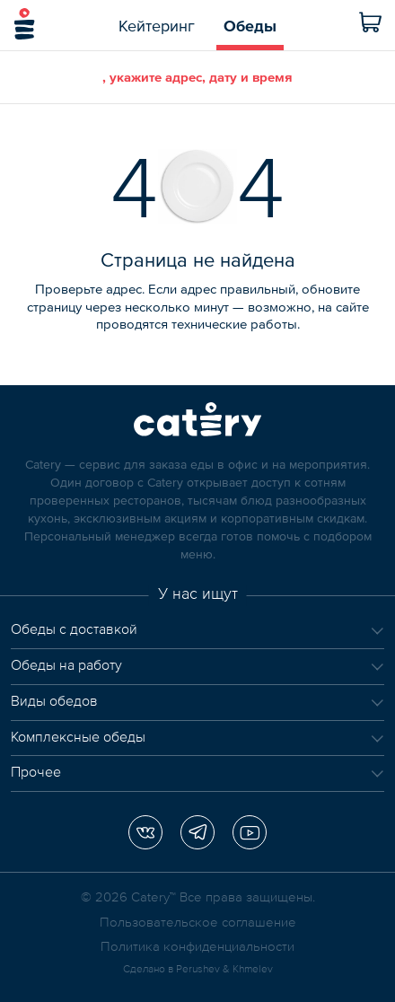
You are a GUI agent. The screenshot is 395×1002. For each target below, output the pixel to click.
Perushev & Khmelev (224, 969)
